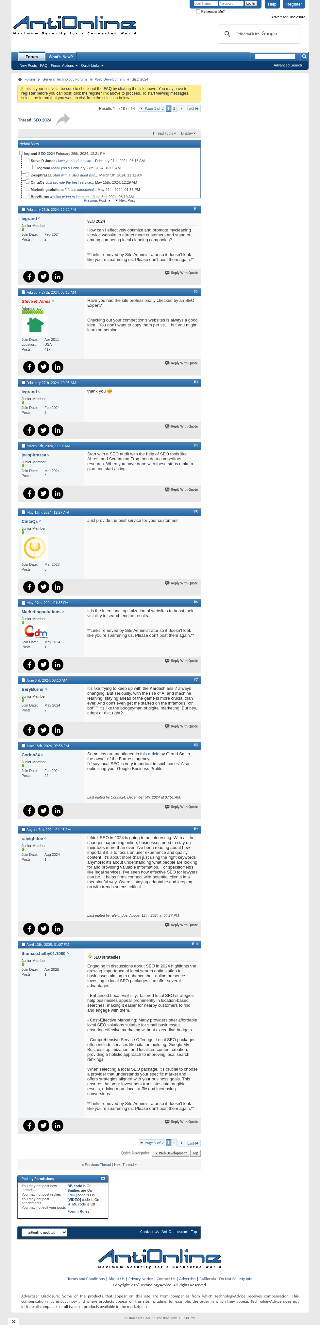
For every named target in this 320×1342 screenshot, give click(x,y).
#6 (196, 602)
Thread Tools (162, 133)
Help (272, 4)
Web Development (110, 79)
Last (193, 108)
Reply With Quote (182, 273)
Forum (31, 57)
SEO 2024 (42, 120)
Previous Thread (98, 1165)
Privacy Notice (140, 1278)
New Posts (28, 65)
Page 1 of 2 (154, 108)
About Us (117, 1278)
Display (187, 133)
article (154, 753)
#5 (196, 511)
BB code (74, 1186)
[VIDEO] (74, 1200)
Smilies (73, 1190)
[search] (258, 34)
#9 (196, 829)
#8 (196, 745)
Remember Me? (210, 11)
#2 (196, 291)
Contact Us (149, 1231)
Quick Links (90, 65)
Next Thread (124, 1165)
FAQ (43, 65)
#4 (196, 445)
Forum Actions (62, 65)
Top (195, 1153)
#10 (195, 944)
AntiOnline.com (174, 1231)
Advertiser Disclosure (288, 17)
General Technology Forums (65, 79)
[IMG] (71, 1195)
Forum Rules (78, 1211)
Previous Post (95, 200)
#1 (196, 209)
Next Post (127, 200)
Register (294, 4)
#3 (196, 382)
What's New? (61, 57)
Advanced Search (288, 65)
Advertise (187, 1278)
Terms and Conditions (86, 1278)
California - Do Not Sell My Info (225, 1278)
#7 (196, 679)
